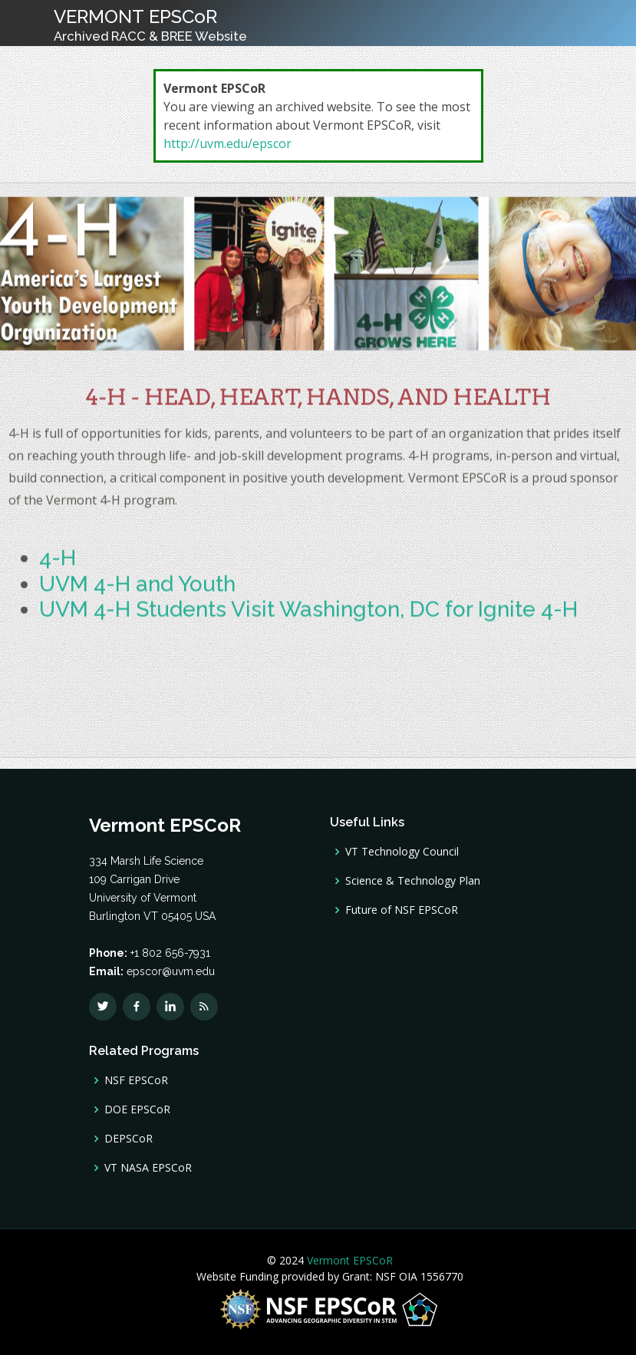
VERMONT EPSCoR (150, 24)
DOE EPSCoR (137, 1109)
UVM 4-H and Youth (137, 590)
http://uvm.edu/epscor (227, 143)
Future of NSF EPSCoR (401, 910)
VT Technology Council (402, 851)
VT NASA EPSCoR (148, 1167)
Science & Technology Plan (412, 880)
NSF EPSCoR (136, 1080)
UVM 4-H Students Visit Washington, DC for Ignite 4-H (308, 616)
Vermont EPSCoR (348, 1260)
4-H (57, 565)
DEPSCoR (128, 1138)
